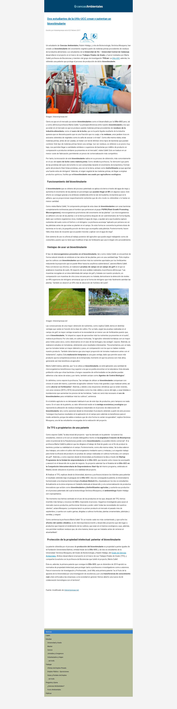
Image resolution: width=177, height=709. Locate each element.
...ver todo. (51, 661)
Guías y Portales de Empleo (57, 675)
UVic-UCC (116, 58)
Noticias (49, 632)
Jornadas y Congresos (55, 653)
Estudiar (49, 639)
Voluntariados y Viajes (55, 657)
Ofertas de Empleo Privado (56, 668)
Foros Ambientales (54, 690)
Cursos (49, 650)
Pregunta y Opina (52, 682)
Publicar (49, 693)
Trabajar (49, 664)
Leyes (48, 635)
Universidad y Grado (54, 643)
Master (49, 646)
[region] (89, 613)
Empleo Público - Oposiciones (58, 671)
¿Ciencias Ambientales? (55, 686)
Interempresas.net (71, 590)
